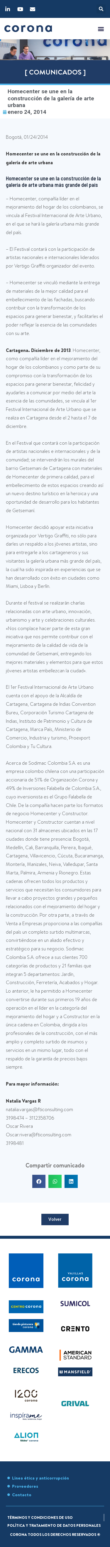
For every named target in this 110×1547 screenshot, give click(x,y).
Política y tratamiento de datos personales (54, 1525)
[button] (101, 8)
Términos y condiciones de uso (40, 1517)
